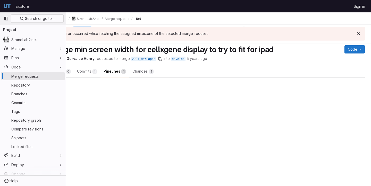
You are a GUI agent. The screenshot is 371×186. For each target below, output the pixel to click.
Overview (86, 71)
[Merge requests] (33, 76)
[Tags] (33, 111)
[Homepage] (7, 6)
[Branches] (33, 94)
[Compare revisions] (33, 129)
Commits (114, 71)
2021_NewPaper (170, 59)
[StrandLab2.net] (33, 39)
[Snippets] (33, 138)
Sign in (359, 6)
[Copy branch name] (187, 59)
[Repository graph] (33, 120)
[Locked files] (33, 146)
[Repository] (33, 85)
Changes (170, 71)
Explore (22, 6)
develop (205, 59)
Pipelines (142, 71)
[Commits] (33, 102)
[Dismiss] (359, 33)
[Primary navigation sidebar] (6, 18)
